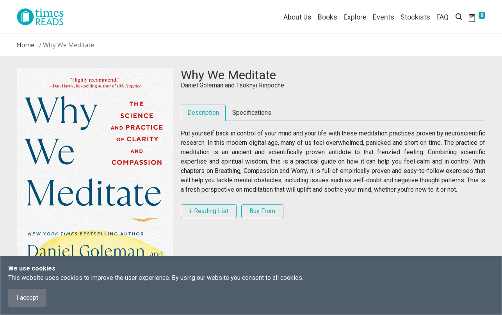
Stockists (415, 17)
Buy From (262, 211)
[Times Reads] (43, 17)
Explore (355, 17)
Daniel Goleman (202, 85)
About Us (297, 17)
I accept (27, 297)
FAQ (442, 17)
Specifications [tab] (251, 112)
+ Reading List (208, 211)
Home (25, 45)
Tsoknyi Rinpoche (260, 85)
